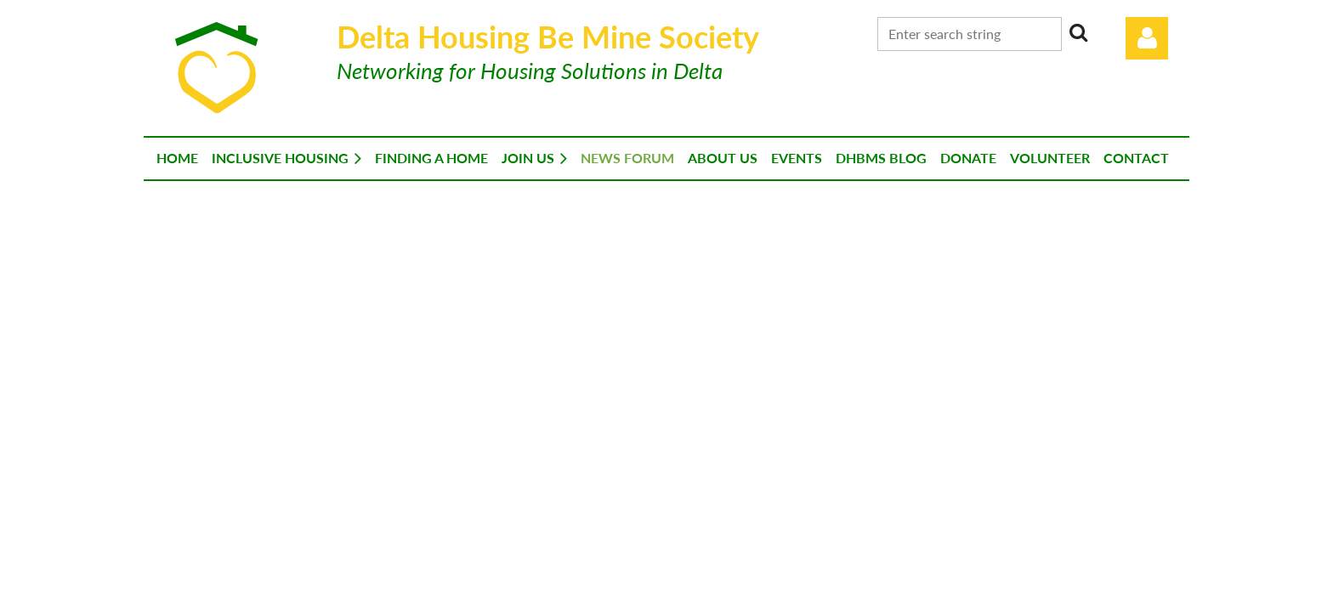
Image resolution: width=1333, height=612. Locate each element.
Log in (1147, 38)
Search (1078, 32)
